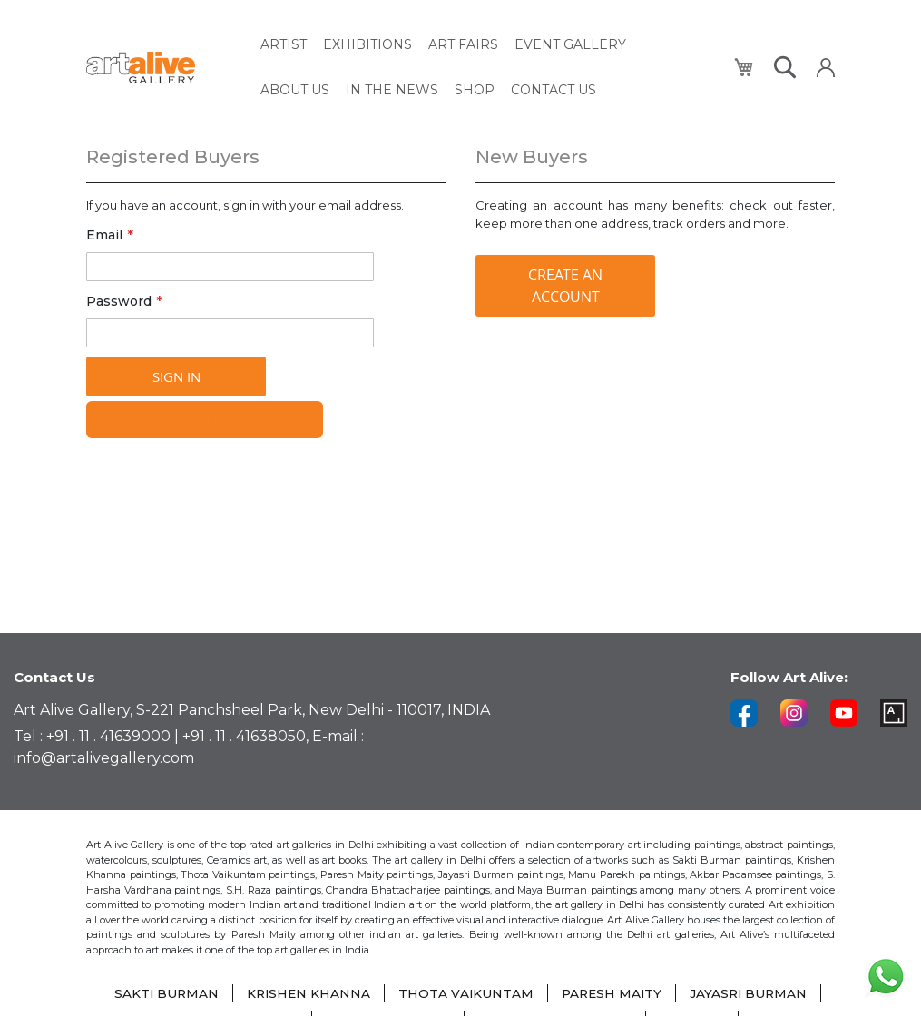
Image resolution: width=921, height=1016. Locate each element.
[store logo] (163, 65)
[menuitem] (283, 43)
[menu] (486, 64)
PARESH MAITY (612, 993)
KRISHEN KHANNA (306, 993)
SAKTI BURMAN (162, 993)
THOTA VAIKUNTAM (465, 993)
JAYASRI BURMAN (752, 993)
